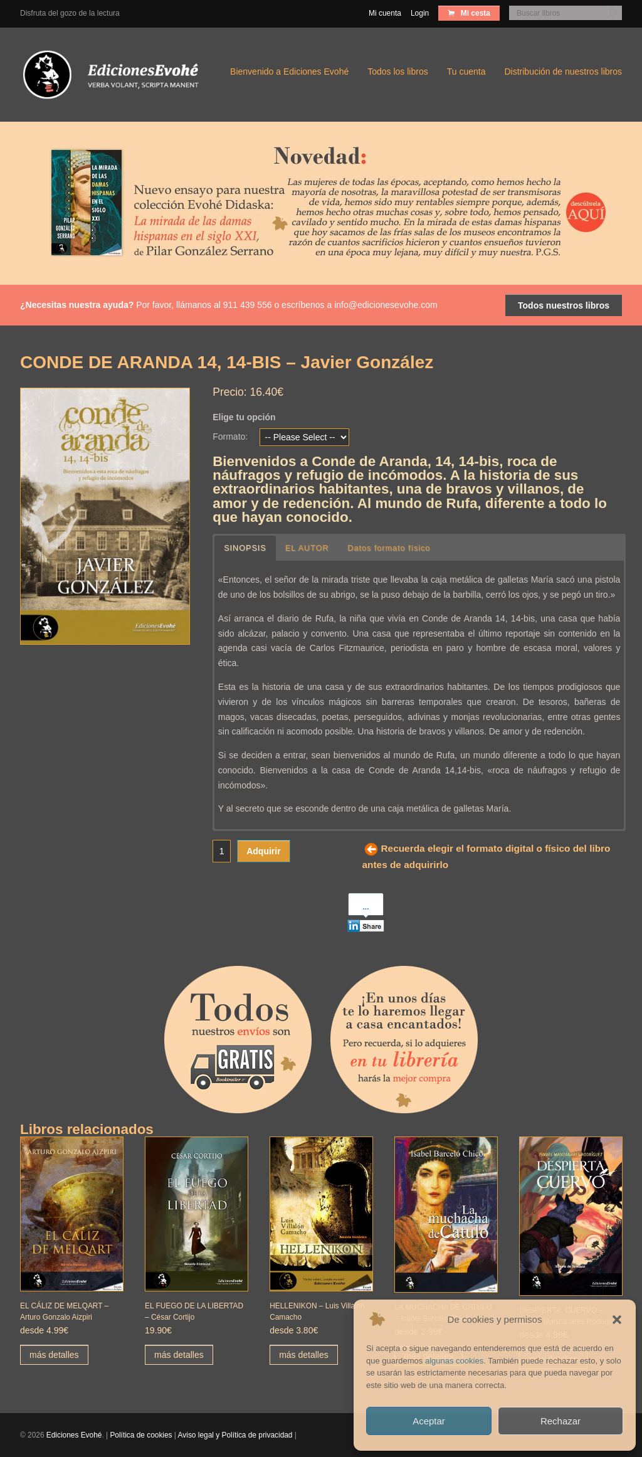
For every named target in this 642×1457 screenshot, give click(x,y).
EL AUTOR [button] (307, 548)
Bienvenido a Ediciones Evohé (289, 71)
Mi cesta (474, 13)
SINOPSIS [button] (245, 548)
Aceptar (429, 1421)
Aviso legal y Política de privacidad (235, 1435)
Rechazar (560, 1421)
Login (420, 13)
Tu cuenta (466, 71)
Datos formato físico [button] (388, 548)
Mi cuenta (385, 13)
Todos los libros (397, 71)
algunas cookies (454, 1360)
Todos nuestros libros (563, 305)
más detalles (54, 1355)
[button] (617, 1319)
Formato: (230, 437)
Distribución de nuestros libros (563, 71)
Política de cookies (141, 1435)
